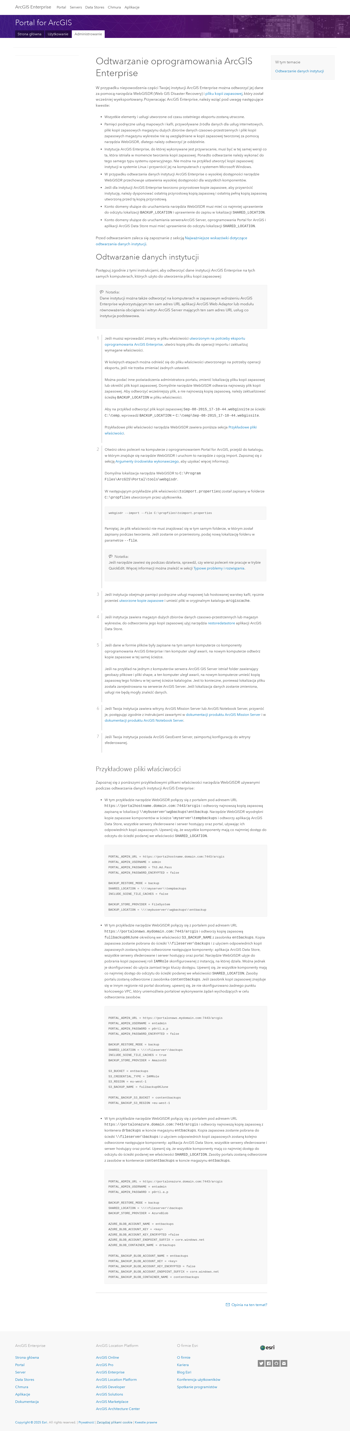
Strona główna (30, 34)
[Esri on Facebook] (268, 1363)
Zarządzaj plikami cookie (114, 1422)
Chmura (114, 7)
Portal (61, 7)
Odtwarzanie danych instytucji (299, 71)
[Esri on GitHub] (276, 1363)
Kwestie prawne (146, 1422)
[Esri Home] (267, 1347)
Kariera (183, 1365)
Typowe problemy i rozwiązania (219, 568)
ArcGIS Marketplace (112, 1402)
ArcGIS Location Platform (116, 1379)
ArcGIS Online (107, 1357)
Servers (76, 7)
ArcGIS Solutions (109, 1394)
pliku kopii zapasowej (223, 93)
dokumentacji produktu (223, 714)
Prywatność (86, 1422)
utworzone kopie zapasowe (141, 601)
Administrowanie (88, 34)
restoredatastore (221, 623)
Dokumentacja (27, 1402)
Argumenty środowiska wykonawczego (147, 461)
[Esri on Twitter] (261, 1363)
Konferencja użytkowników (198, 1379)
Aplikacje (132, 7)
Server (20, 1372)
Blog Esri (184, 1372)
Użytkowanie (58, 34)
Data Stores (94, 7)
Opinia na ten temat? (249, 1304)
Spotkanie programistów (197, 1387)
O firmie (183, 1357)
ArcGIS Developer (110, 1387)
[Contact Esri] (284, 1363)
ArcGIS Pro (104, 1365)
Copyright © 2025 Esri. (31, 1422)
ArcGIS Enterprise (33, 7)
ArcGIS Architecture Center (118, 1409)
